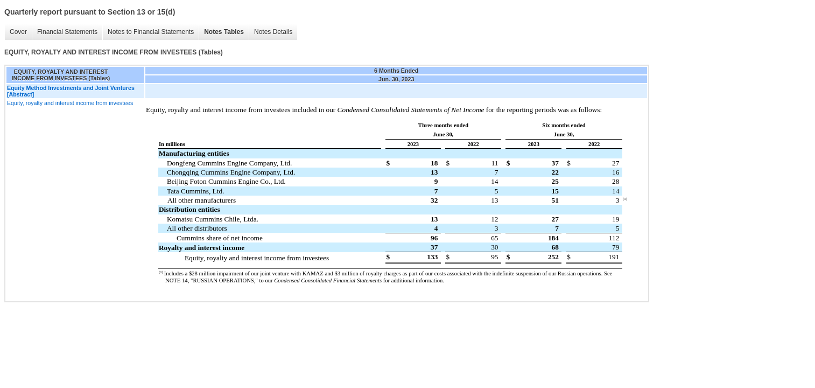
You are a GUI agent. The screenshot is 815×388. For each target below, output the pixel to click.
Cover (18, 32)
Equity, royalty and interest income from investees (70, 103)
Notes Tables (224, 32)
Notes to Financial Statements (151, 32)
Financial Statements (67, 32)
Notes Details (273, 32)
